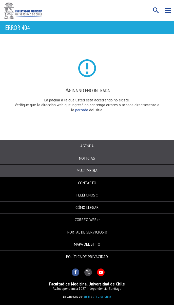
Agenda (87, 145)
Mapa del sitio (87, 244)
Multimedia (87, 170)
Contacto (87, 183)
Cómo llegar (87, 207)
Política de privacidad (87, 256)
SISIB (87, 296)
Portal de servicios (85, 232)
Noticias (87, 158)
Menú (168, 10)
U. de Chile (104, 296)
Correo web (85, 219)
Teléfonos (85, 195)
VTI (95, 296)
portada (82, 109)
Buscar (156, 10)
